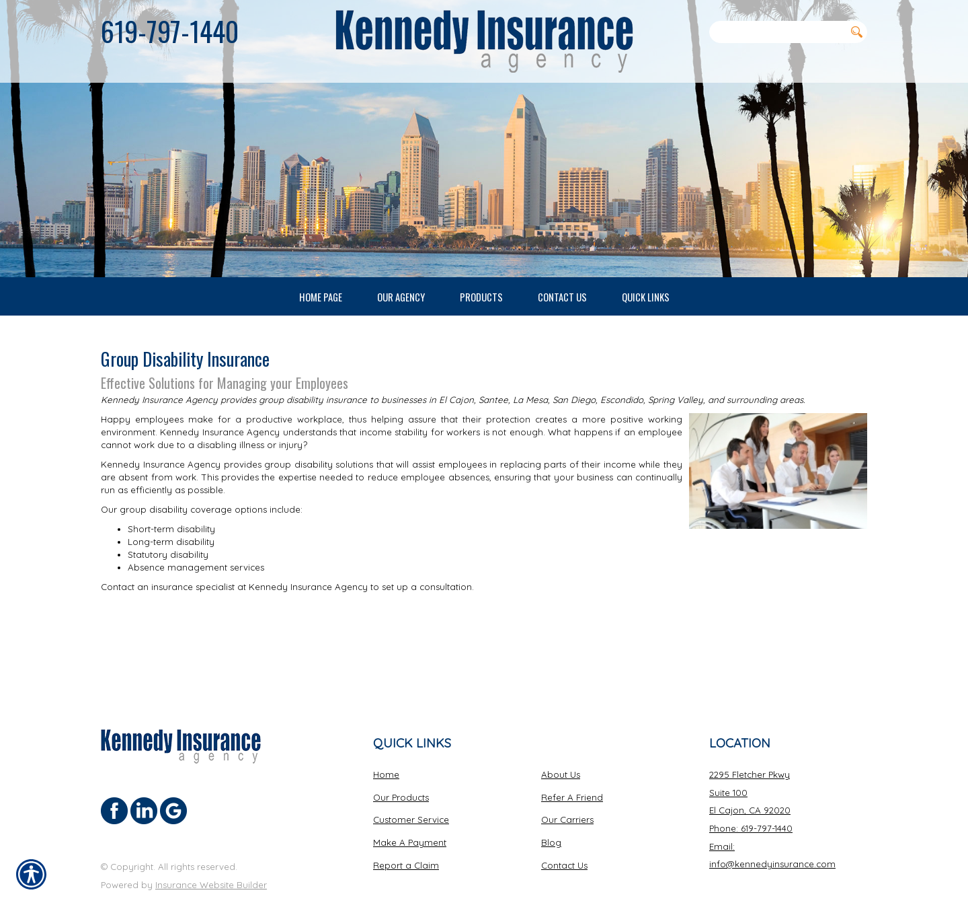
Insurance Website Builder (211, 849)
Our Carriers (567, 783)
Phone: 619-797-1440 (751, 792)
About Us (560, 738)
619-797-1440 (170, 31)
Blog (551, 806)
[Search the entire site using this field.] (777, 32)
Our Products (401, 761)
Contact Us (564, 829)
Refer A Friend (572, 761)
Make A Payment (409, 806)
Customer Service (411, 783)
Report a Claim (406, 829)
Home (386, 738)
